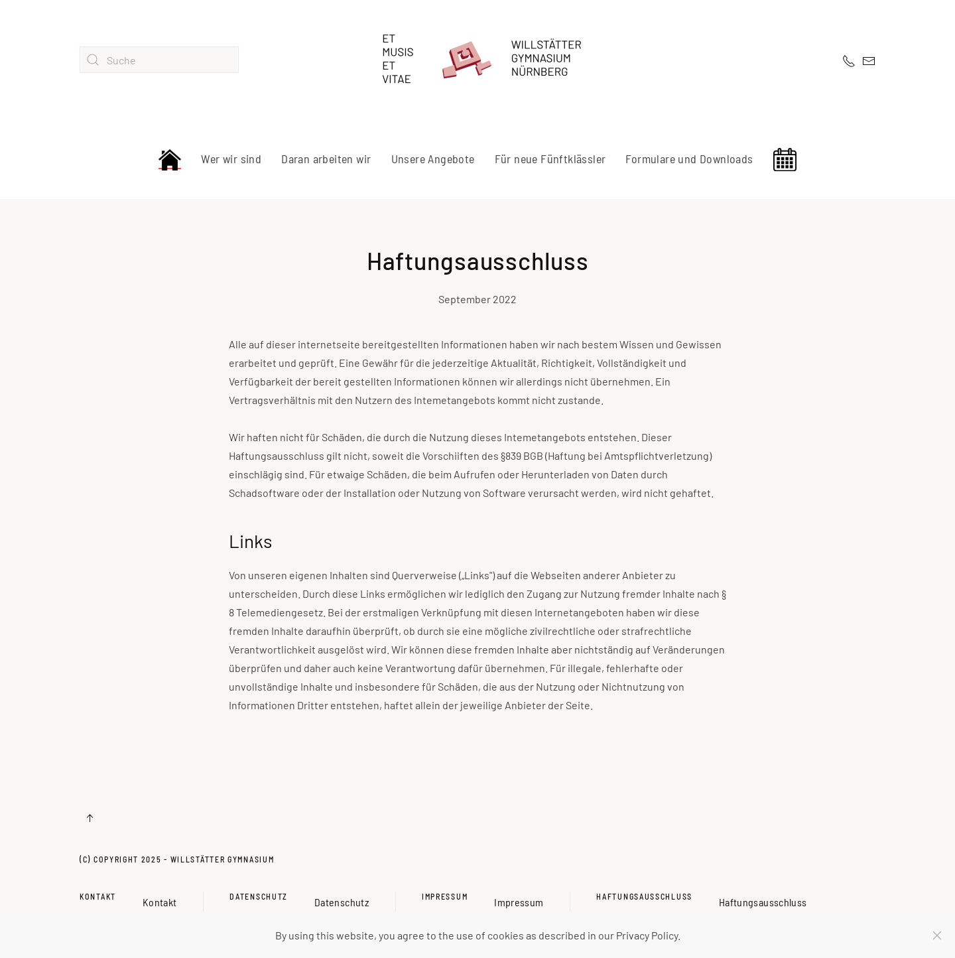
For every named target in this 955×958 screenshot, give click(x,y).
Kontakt (98, 896)
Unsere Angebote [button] (433, 158)
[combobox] (159, 59)
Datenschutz (258, 896)
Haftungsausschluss (644, 896)
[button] (89, 818)
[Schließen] (937, 935)
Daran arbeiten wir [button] (326, 158)
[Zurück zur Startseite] (477, 59)
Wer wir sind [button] (231, 158)
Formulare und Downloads (689, 158)
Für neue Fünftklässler (550, 158)
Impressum (445, 896)
